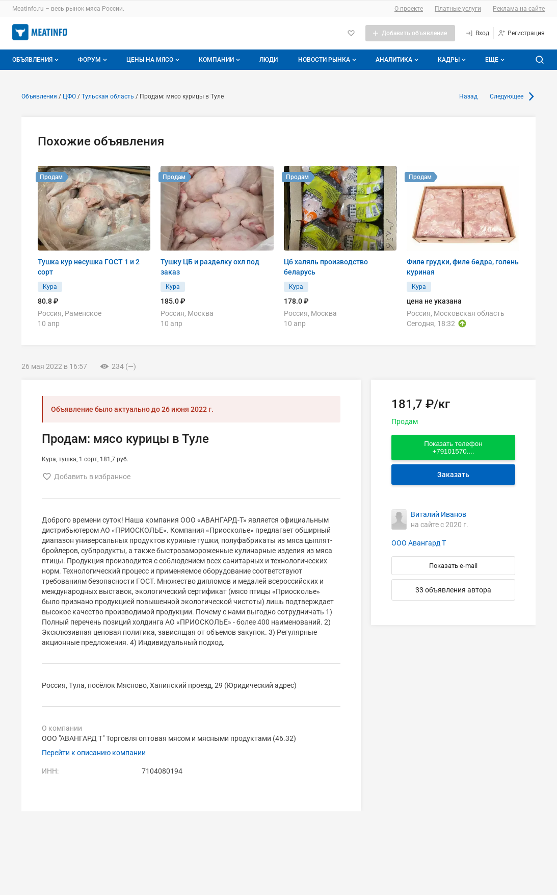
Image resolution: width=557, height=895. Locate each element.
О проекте (408, 8)
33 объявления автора (453, 590)
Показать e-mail (453, 565)
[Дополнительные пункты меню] (494, 59)
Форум (93, 60)
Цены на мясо (153, 60)
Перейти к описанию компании (94, 753)
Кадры (453, 60)
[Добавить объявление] (410, 33)
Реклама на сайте (519, 8)
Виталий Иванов (438, 514)
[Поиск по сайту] (539, 59)
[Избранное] (351, 33)
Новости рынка (328, 60)
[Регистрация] (521, 33)
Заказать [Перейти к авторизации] (453, 474)
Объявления (36, 60)
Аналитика (398, 60)
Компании (220, 60)
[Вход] (477, 33)
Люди (268, 59)
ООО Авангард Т (418, 543)
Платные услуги (458, 8)
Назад (468, 96)
